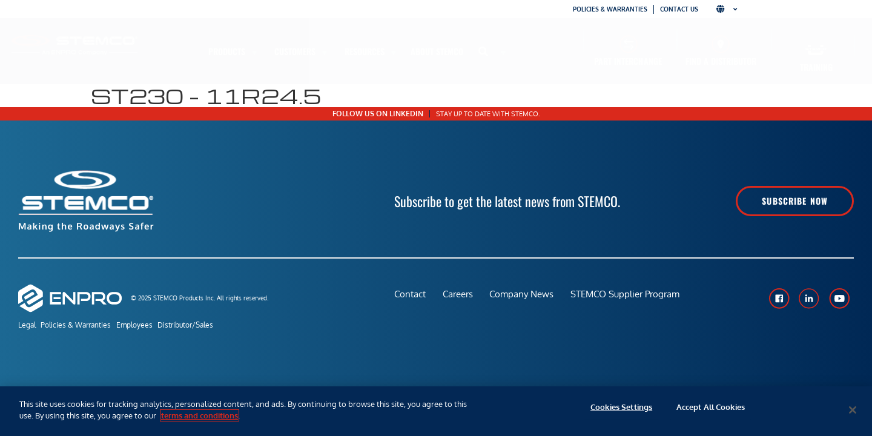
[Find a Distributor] (721, 43)
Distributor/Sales (206, 326)
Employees (148, 326)
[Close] (852, 410)
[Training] (816, 50)
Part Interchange (628, 60)
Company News (524, 297)
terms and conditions (199, 415)
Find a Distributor (720, 60)
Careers (459, 297)
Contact (410, 297)
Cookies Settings (621, 410)
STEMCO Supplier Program (629, 297)
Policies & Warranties (610, 9)
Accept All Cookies (710, 410)
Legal (27, 326)
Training (816, 67)
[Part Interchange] (628, 43)
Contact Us (679, 9)
